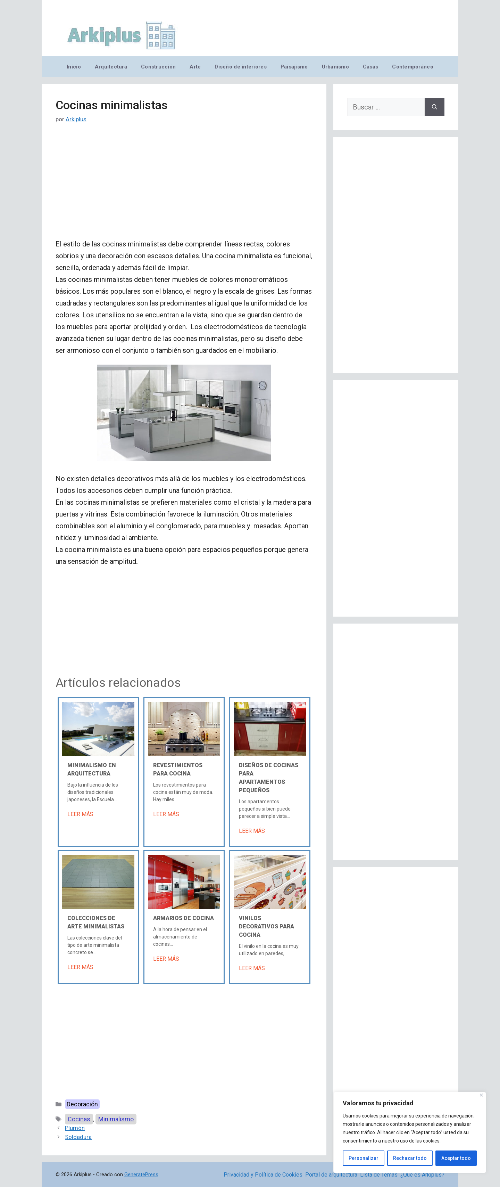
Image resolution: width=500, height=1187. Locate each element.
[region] (409, 1132)
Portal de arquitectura (331, 1174)
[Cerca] (481, 1095)
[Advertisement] (184, 186)
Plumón (75, 1127)
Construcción (158, 67)
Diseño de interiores (240, 67)
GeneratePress (141, 1174)
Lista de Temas (379, 1174)
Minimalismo (116, 1119)
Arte (195, 67)
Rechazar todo (410, 1158)
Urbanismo (335, 67)
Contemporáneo (412, 67)
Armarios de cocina (183, 918)
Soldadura (78, 1136)
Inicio (74, 67)
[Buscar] (434, 107)
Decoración (82, 1104)
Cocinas (79, 1119)
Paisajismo (294, 67)
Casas (370, 67)
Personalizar (363, 1158)
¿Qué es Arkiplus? (422, 1174)
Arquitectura (111, 67)
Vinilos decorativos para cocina (266, 926)
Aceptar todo (456, 1158)
